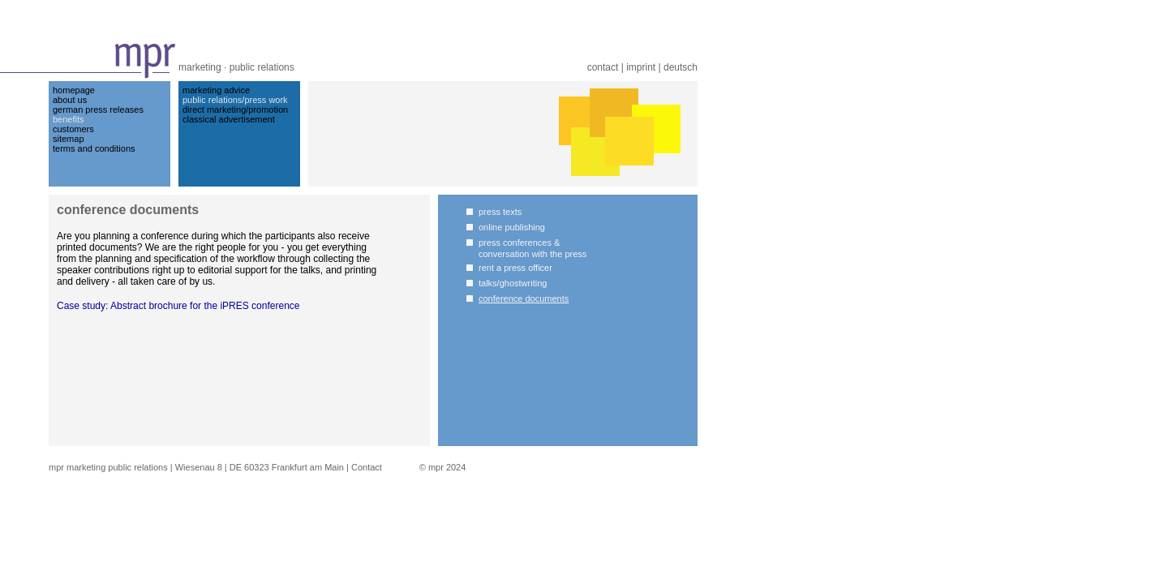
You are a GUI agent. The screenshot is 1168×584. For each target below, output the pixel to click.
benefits (68, 119)
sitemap (68, 139)
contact (603, 67)
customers (73, 129)
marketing (199, 67)
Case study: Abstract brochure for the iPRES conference (178, 305)
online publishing (512, 227)
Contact (366, 467)
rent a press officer (515, 268)
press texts (500, 212)
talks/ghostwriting (513, 283)
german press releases (98, 109)
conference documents (524, 298)
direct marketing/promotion (235, 109)
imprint (640, 67)
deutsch (680, 67)
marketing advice (216, 90)
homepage (74, 90)
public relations (262, 67)
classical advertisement (228, 119)
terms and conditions (94, 148)
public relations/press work (235, 100)
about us (70, 100)
